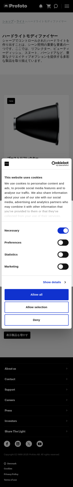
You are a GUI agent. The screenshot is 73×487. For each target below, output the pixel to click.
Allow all (37, 294)
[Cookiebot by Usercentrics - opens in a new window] (52, 163)
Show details (52, 282)
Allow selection (36, 307)
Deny (36, 320)
